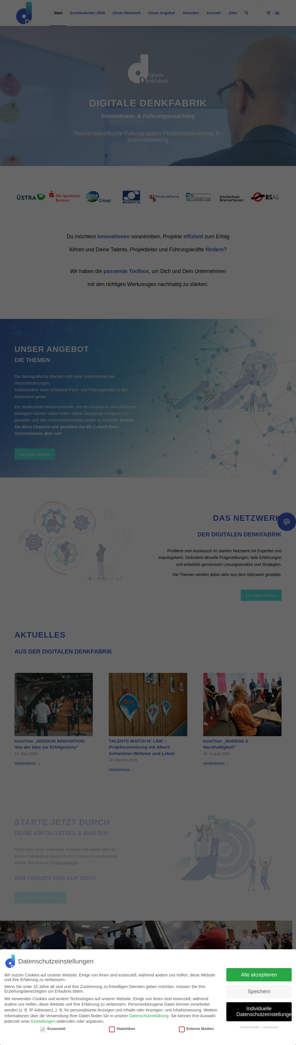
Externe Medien (196, 1028)
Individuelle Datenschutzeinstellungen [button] (264, 1011)
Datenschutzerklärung (149, 1015)
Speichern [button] (259, 991)
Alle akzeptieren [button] (259, 975)
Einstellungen (43, 1021)
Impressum (270, 1027)
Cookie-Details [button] (250, 1027)
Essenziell (52, 1028)
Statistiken (122, 1028)
